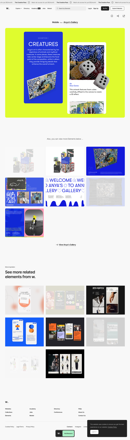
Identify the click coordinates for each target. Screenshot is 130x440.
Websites (8, 409)
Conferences (58, 412)
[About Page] (105, 332)
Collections (8, 412)
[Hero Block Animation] (65, 192)
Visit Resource (68, 433)
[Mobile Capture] (24, 332)
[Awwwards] (7, 8)
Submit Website (117, 8)
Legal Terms (20, 426)
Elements (8, 415)
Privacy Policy (30, 426)
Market (49, 8)
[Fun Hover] (105, 192)
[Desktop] (24, 161)
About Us (81, 412)
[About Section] (24, 222)
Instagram (78, 426)
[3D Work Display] (105, 161)
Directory (27, 8)
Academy (36, 8)
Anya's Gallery (71, 22)
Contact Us (82, 415)
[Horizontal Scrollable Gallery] (24, 192)
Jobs (43, 8)
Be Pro (105, 8)
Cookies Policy (9, 426)
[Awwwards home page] (59, 433)
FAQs (80, 409)
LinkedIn (86, 426)
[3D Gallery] (65, 161)
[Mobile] (24, 300)
